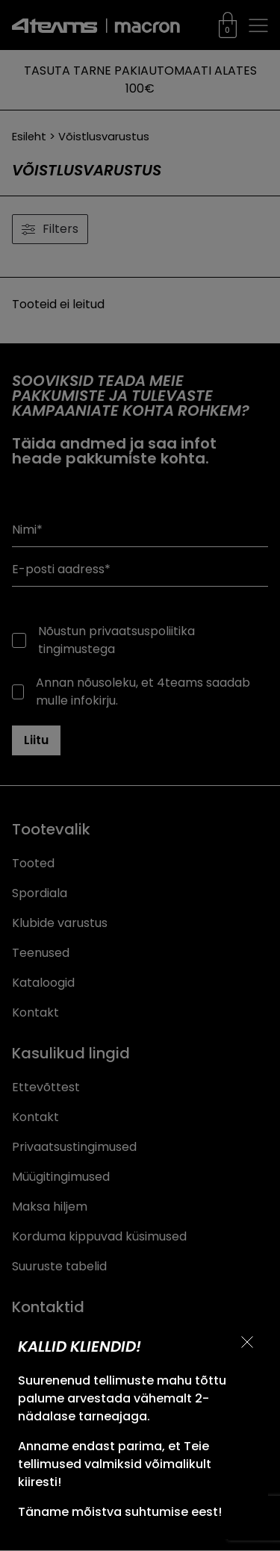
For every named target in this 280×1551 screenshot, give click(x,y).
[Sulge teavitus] (247, 1342)
